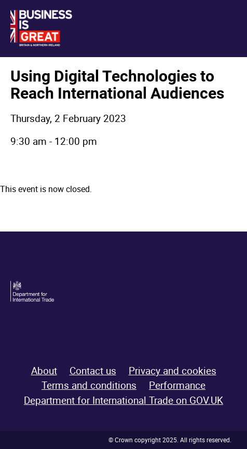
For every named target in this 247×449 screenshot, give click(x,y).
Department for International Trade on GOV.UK (123, 400)
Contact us (93, 370)
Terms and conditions (89, 385)
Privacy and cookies (172, 370)
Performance (177, 385)
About (44, 370)
